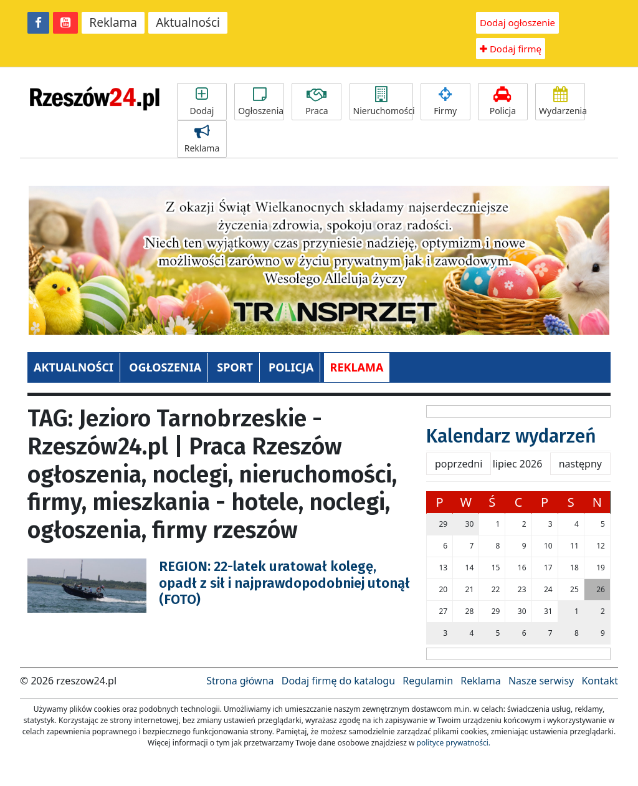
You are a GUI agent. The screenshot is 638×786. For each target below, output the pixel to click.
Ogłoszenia (260, 102)
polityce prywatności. (453, 742)
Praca (316, 102)
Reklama (113, 22)
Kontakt (599, 681)
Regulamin (427, 681)
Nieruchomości (383, 102)
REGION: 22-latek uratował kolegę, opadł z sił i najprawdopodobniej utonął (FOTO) (284, 583)
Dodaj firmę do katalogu (338, 681)
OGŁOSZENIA (165, 367)
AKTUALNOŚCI (73, 367)
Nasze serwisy (541, 681)
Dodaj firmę (510, 48)
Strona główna (240, 681)
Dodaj (202, 102)
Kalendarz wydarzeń (511, 436)
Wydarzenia (562, 102)
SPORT (235, 367)
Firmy (445, 102)
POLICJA (291, 367)
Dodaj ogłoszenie (517, 22)
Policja (503, 102)
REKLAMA (357, 367)
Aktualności (188, 22)
